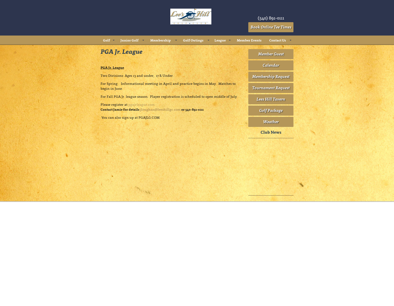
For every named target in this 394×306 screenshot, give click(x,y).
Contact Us (277, 40)
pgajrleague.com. (142, 209)
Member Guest (271, 158)
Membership (160, 40)
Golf (106, 40)
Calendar (271, 170)
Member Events (249, 40)
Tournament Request (271, 192)
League (220, 40)
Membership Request (271, 181)
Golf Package (271, 215)
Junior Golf (129, 40)
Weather (271, 226)
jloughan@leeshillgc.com (160, 214)
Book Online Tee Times (271, 27)
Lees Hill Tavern (271, 204)
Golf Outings (193, 40)
